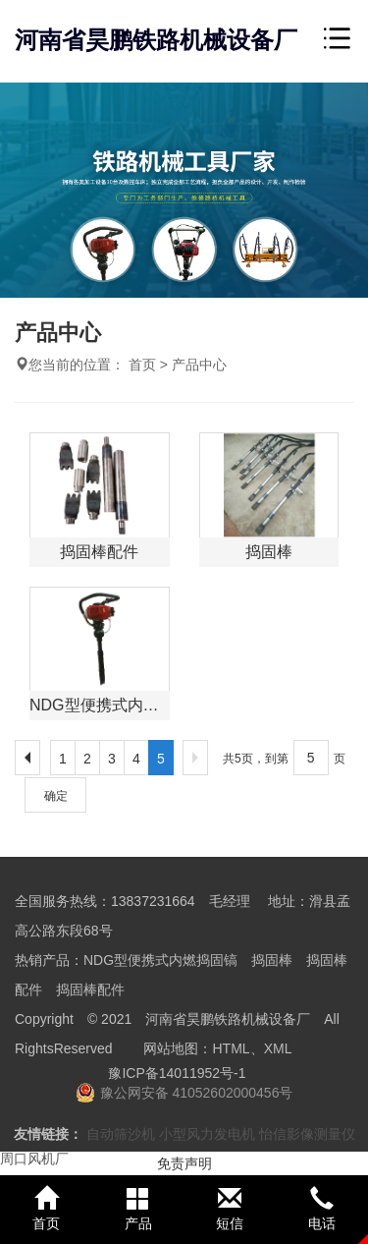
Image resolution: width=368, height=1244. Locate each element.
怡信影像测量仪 (307, 1134)
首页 (142, 364)
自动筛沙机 (120, 1134)
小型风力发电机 (207, 1134)
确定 (56, 796)
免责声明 (184, 1163)
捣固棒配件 (90, 989)
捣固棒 (271, 960)
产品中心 (199, 364)
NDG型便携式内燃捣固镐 (160, 960)
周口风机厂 (34, 1158)
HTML (231, 1048)
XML (278, 1048)
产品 (138, 1208)
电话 (322, 1208)
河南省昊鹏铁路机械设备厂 (156, 40)
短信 (230, 1208)
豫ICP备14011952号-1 (176, 1073)
